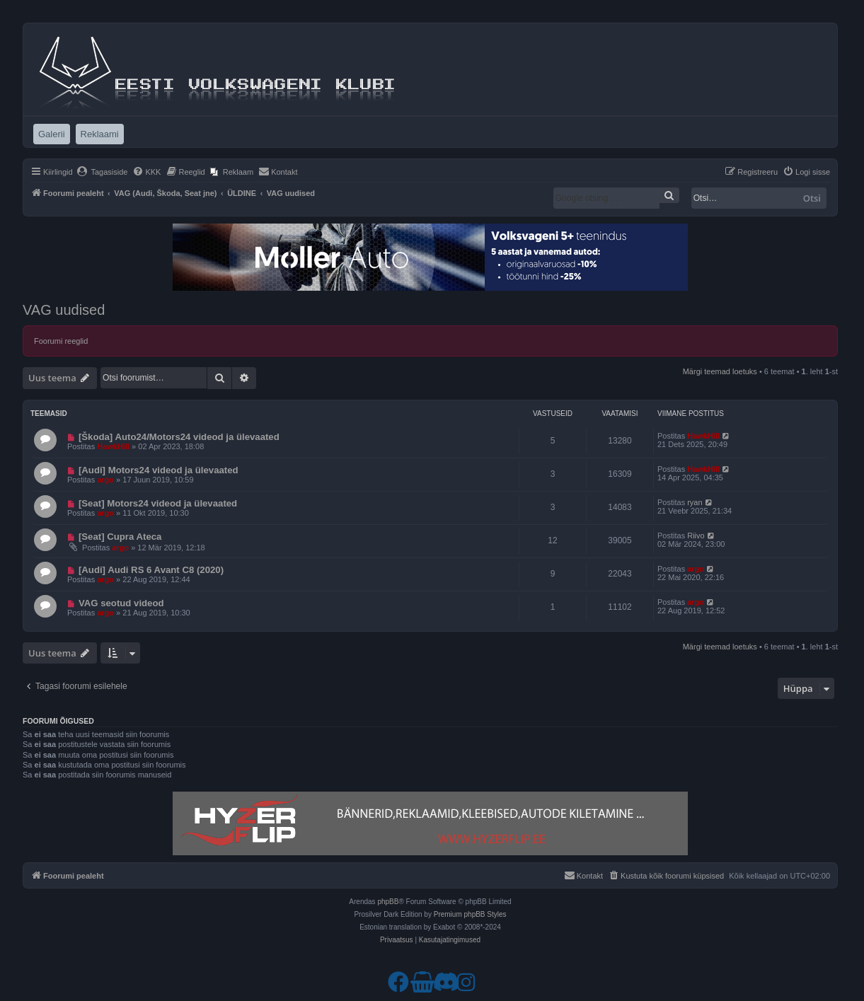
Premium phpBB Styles (470, 914)
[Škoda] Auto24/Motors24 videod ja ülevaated (179, 437)
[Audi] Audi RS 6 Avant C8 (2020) (151, 570)
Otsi (812, 198)
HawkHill (113, 446)
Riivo (695, 535)
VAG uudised (64, 310)
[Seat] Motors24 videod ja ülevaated (158, 503)
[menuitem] (102, 171)
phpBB (387, 901)
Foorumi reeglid (61, 341)
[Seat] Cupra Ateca (120, 536)
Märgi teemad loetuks (720, 371)
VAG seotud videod (121, 603)
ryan (694, 502)
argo (105, 479)
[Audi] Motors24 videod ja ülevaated (158, 470)
